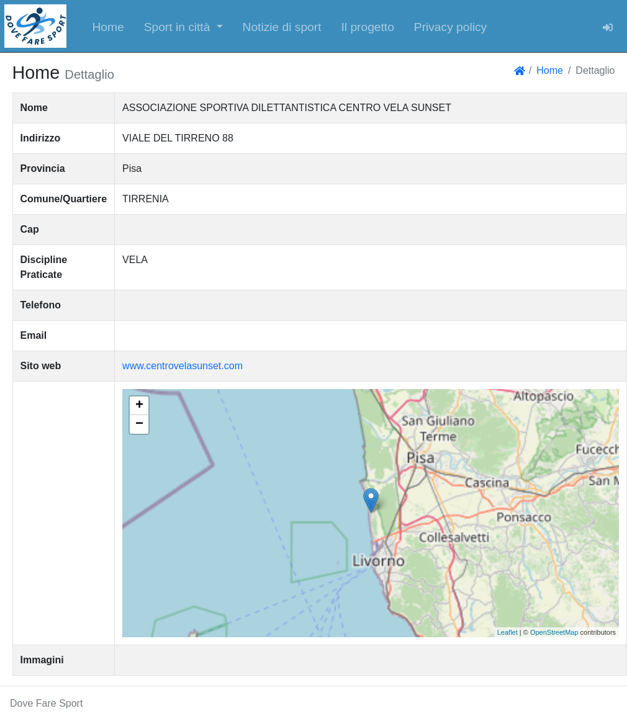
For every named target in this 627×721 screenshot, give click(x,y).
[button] (183, 26)
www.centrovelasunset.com (182, 366)
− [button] (139, 424)
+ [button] (139, 405)
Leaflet (507, 632)
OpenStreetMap (554, 632)
